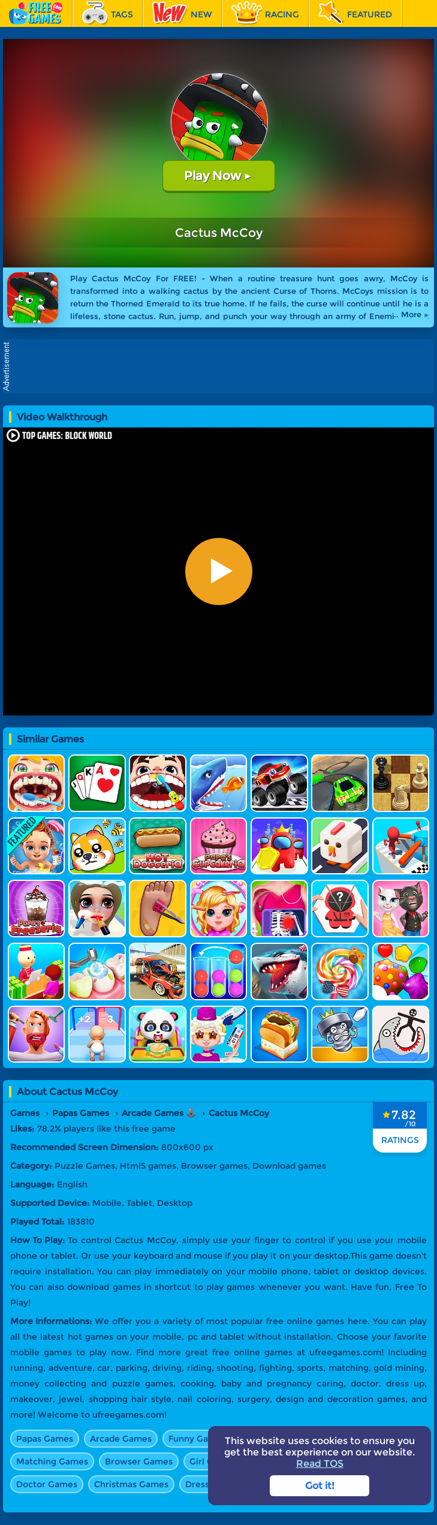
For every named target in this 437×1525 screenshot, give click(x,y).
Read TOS (319, 1463)
